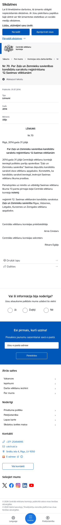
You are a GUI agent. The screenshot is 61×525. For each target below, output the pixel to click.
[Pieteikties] (31, 356)
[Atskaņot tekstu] (14, 79)
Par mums (9, 392)
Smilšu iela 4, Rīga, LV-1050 (20, 451)
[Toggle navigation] (30, 518)
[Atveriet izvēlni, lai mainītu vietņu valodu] (13, 519)
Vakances (9, 378)
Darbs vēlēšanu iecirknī (16, 388)
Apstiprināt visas (45, 31)
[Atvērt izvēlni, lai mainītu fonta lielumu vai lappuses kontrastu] (47, 519)
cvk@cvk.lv (11, 446)
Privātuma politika (13, 410)
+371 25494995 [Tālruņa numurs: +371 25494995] (14, 441)
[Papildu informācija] (21, 456)
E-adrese (11, 456)
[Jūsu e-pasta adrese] (32, 345)
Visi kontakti (18, 466)
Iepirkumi (9, 383)
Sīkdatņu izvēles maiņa (15, 424)
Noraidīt (16, 31)
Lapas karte (10, 419)
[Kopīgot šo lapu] (30, 266)
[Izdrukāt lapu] (30, 260)
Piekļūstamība (11, 414)
